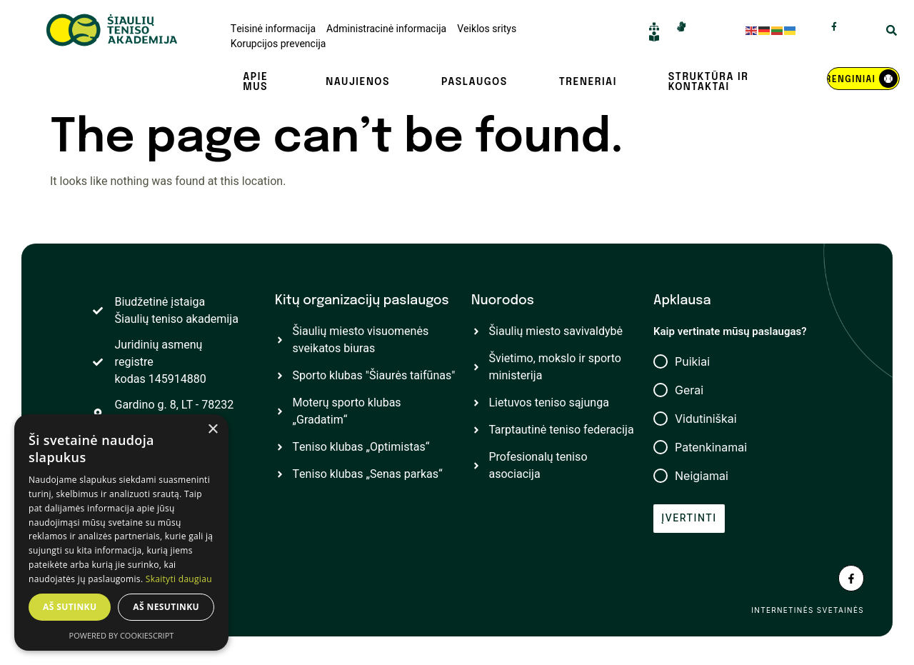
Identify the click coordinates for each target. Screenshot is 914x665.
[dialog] (121, 532)
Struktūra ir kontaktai (708, 82)
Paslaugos (474, 82)
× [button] (212, 429)
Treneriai (588, 82)
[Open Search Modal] (891, 32)
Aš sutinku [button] (69, 607)
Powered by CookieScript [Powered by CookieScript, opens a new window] (121, 635)
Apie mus (255, 82)
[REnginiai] (863, 78)
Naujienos (358, 82)
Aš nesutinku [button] (166, 607)
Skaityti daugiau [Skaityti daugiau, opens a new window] (179, 579)
